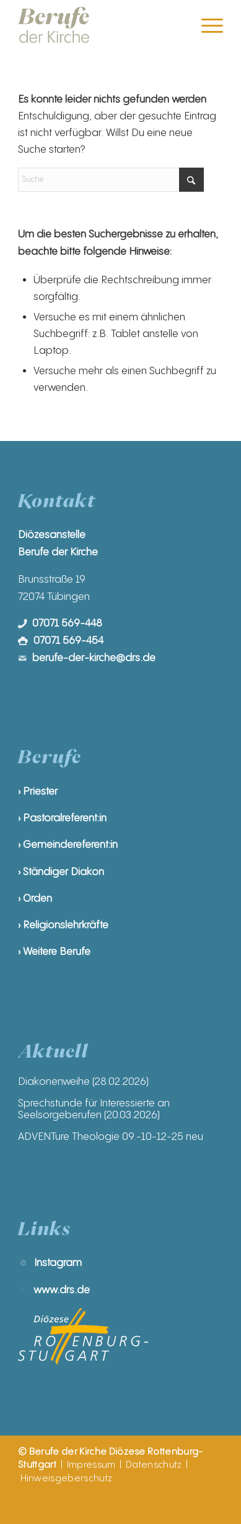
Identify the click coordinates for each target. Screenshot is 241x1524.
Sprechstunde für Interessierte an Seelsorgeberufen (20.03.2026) (94, 1109)
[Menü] (206, 25)
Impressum (91, 1465)
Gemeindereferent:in (70, 844)
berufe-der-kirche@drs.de (94, 658)
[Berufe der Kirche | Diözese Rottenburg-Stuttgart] (100, 25)
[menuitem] (206, 25)
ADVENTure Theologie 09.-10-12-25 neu (110, 1136)
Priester (40, 791)
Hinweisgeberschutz (66, 1478)
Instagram (58, 1263)
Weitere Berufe (56, 951)
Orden (37, 898)
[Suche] (111, 180)
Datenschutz (154, 1465)
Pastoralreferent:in (65, 818)
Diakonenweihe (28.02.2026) (83, 1081)
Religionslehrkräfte (65, 925)
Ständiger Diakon (63, 872)
